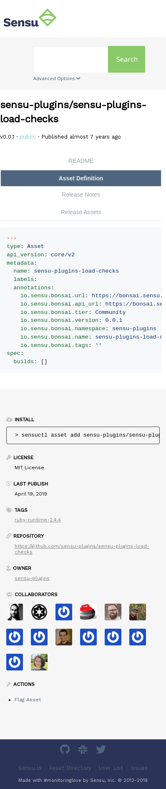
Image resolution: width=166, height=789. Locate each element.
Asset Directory (70, 768)
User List (111, 768)
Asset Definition (81, 178)
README (80, 160)
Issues (139, 768)
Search (127, 59)
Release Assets (81, 212)
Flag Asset (28, 700)
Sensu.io (29, 768)
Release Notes (81, 194)
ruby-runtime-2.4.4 (38, 520)
